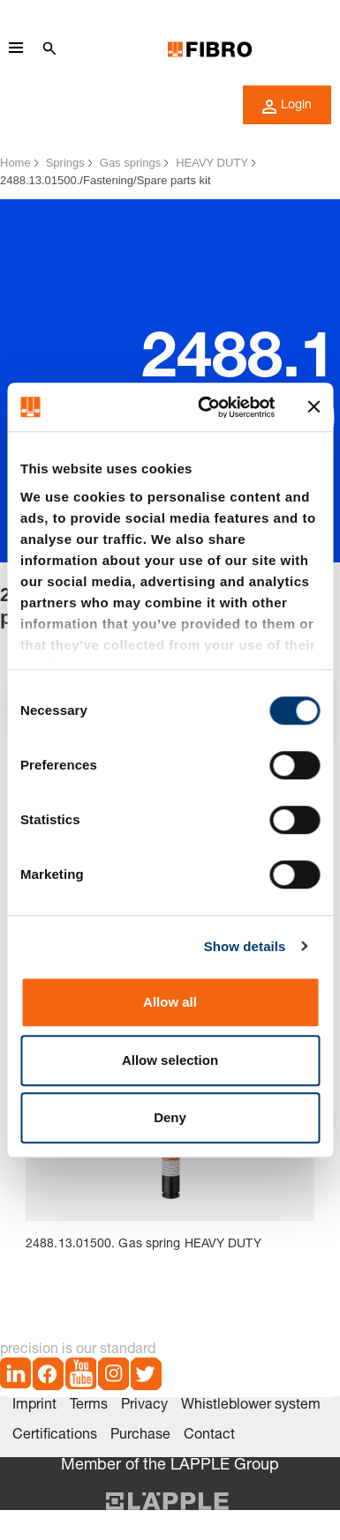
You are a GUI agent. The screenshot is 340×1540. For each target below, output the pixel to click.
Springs (65, 162)
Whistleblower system (251, 1406)
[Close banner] (313, 407)
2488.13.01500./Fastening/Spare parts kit (105, 180)
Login (287, 107)
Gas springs (130, 162)
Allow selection (170, 1060)
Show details (245, 946)
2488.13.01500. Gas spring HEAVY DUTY (143, 1245)
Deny (170, 1117)
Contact (209, 1436)
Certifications (54, 1436)
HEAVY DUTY (212, 162)
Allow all (170, 1001)
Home (15, 162)
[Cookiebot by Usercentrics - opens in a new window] (205, 407)
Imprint (34, 1406)
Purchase (140, 1436)
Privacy (144, 1406)
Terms (89, 1406)
